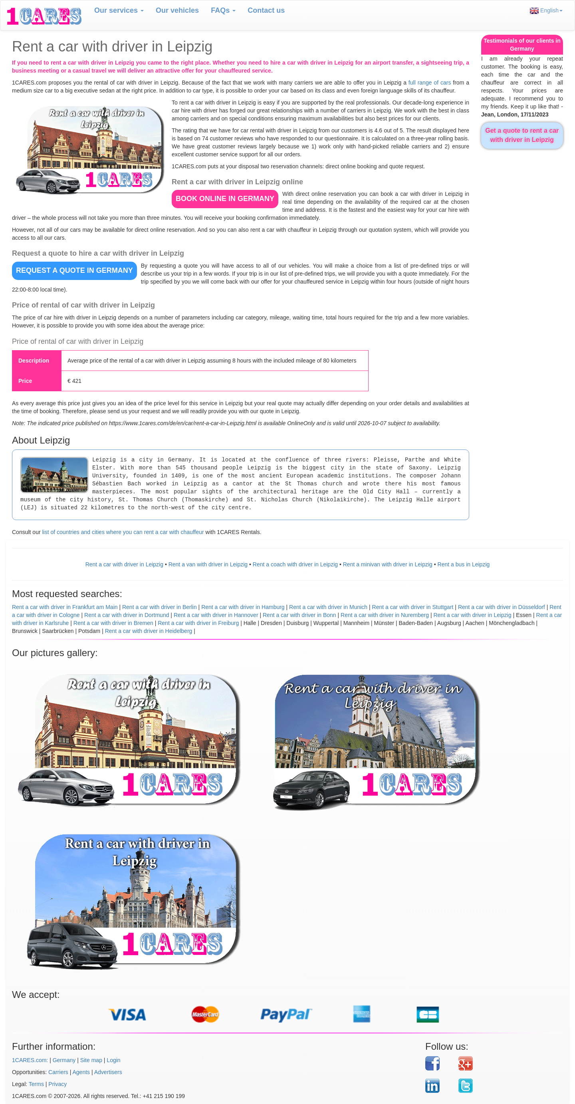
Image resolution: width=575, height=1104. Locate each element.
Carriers (58, 1072)
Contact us (266, 10)
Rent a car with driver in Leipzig (124, 564)
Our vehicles (177, 10)
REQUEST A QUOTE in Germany (74, 270)
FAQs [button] (223, 10)
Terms (36, 1084)
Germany (64, 1060)
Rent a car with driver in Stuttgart (413, 607)
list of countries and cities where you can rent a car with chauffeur (123, 532)
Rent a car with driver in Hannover (216, 615)
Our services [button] (119, 10)
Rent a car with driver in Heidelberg (148, 631)
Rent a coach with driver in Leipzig (295, 564)
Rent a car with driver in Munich (328, 607)
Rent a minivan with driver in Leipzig (387, 564)
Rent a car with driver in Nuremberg (385, 615)
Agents (81, 1072)
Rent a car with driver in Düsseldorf (501, 607)
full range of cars (429, 82)
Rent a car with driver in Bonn (299, 615)
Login (113, 1060)
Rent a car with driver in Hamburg (243, 607)
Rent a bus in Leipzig (464, 564)
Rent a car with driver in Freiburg (198, 623)
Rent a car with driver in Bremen (113, 623)
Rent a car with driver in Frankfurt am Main (65, 607)
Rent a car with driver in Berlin (159, 607)
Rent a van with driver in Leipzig (208, 564)
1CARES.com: (30, 1060)
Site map (91, 1060)
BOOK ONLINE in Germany (225, 199)
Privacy (57, 1084)
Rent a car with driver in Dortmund (126, 615)
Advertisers (108, 1072)
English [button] (546, 10)
